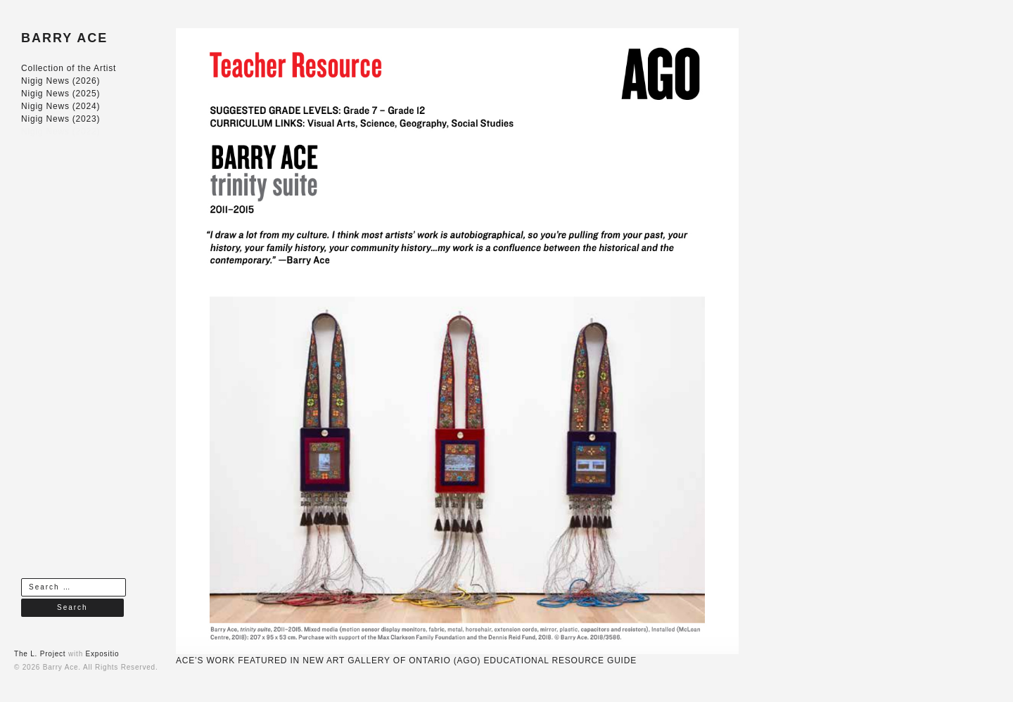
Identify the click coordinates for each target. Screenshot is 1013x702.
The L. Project (39, 654)
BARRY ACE (64, 38)
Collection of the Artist (68, 68)
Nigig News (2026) (60, 81)
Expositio (103, 654)
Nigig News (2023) (60, 119)
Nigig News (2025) (60, 93)
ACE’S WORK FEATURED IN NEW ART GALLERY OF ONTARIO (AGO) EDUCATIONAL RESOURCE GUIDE (406, 660)
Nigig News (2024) (60, 106)
